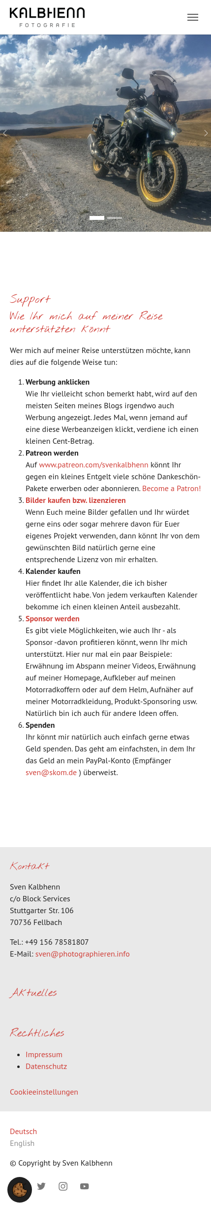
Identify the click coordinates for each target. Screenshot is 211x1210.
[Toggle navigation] (192, 17)
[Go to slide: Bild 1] (97, 218)
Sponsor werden (53, 618)
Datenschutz (46, 1066)
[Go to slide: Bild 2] (114, 218)
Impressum (44, 1054)
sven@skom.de (51, 772)
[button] (19, 1189)
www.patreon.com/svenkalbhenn (93, 464)
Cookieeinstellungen (44, 1092)
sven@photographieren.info (82, 954)
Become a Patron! (171, 488)
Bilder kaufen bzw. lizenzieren (76, 500)
